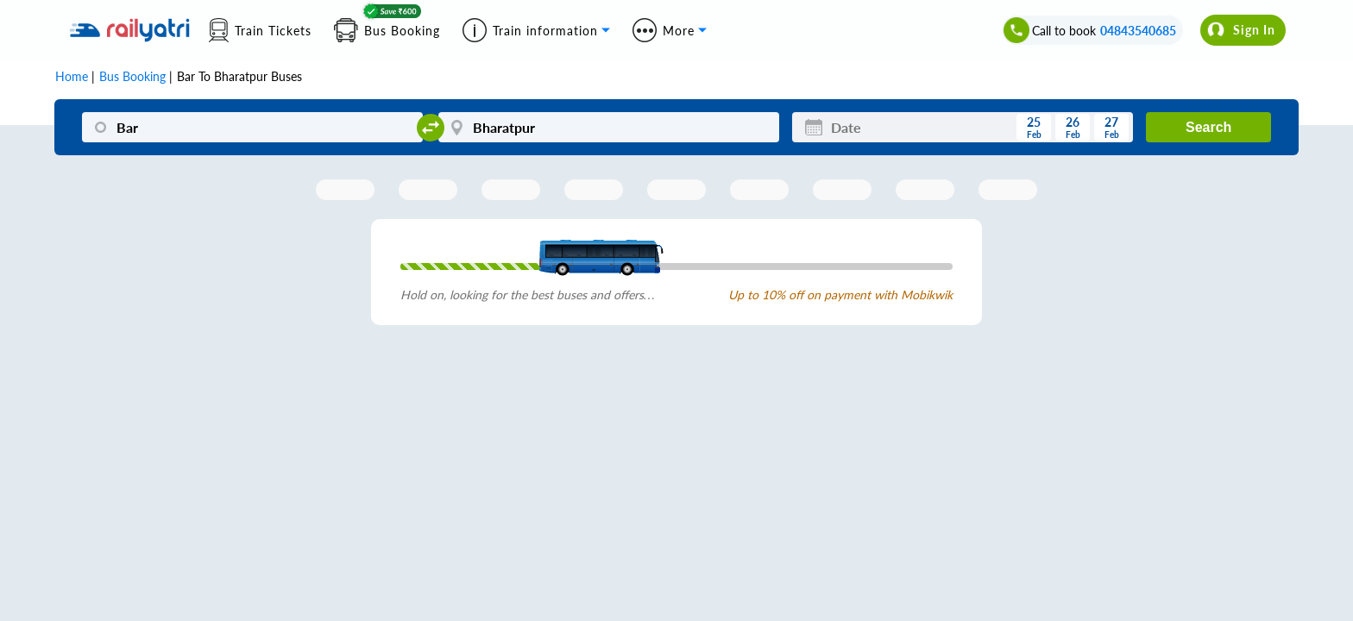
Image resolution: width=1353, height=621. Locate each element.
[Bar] (252, 127)
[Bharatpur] (608, 127)
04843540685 (1138, 30)
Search (1208, 127)
